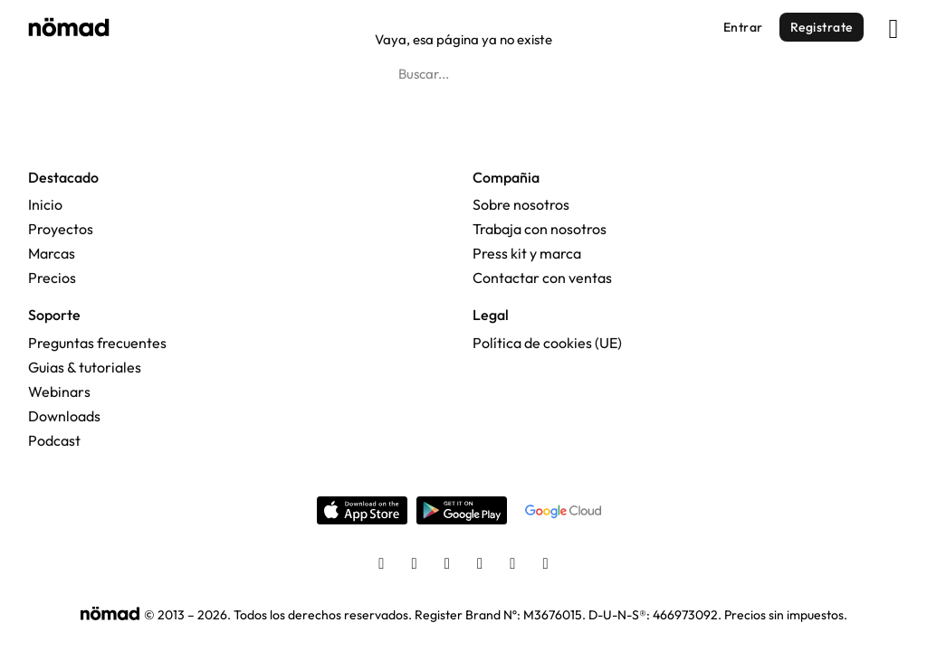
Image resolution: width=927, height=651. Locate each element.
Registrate (821, 27)
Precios (52, 277)
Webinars (59, 391)
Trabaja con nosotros (540, 229)
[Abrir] (894, 24)
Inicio (45, 204)
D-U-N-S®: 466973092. (655, 615)
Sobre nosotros (521, 204)
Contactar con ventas (542, 277)
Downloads (64, 416)
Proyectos (60, 229)
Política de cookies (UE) (547, 342)
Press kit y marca (527, 253)
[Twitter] (447, 565)
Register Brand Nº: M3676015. (500, 615)
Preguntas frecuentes (97, 342)
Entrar (743, 27)
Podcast (54, 440)
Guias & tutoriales (84, 367)
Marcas (51, 253)
